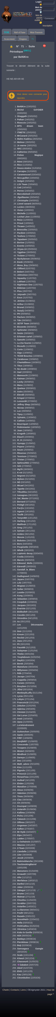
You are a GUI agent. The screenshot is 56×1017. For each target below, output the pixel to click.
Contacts (15, 990)
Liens (23, 990)
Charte (6, 990)
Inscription (47, 25)
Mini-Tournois (36, 32)
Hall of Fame (19, 32)
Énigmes (23, 39)
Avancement (9, 39)
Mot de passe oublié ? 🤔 (38, 19)
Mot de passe (38, 9)
